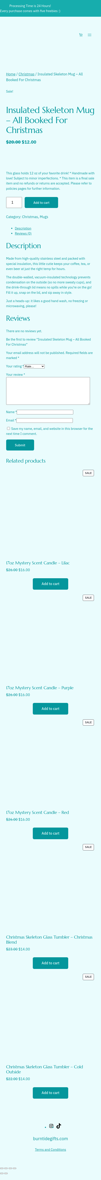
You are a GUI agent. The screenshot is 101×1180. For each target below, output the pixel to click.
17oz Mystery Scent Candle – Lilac (38, 568)
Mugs (44, 217)
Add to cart (41, 203)
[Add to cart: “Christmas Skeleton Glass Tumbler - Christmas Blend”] (50, 968)
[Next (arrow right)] (6, 1178)
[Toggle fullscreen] (6, 1173)
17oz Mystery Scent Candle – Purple (39, 693)
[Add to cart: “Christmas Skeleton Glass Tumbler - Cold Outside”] (50, 1098)
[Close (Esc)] (14, 1173)
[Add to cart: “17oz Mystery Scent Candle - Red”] (50, 838)
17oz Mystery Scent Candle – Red (37, 817)
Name (11, 417)
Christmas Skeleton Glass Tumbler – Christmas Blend (49, 945)
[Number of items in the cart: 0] (81, 35)
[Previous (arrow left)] (2, 1178)
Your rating (15, 366)
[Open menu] (89, 35)
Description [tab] (23, 228)
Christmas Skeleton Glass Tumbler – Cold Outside (44, 1075)
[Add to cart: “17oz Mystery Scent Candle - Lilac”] (50, 589)
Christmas (26, 74)
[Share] (10, 1173)
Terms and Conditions (50, 1155)
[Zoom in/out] (2, 1173)
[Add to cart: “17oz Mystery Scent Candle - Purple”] (50, 714)
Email (11, 425)
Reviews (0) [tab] (23, 233)
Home (11, 74)
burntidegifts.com (50, 1144)
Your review (15, 374)
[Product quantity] (14, 202)
